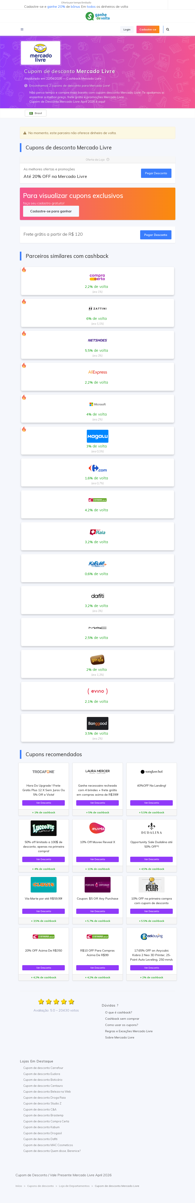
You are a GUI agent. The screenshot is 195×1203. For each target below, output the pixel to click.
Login (127, 29)
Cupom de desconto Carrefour (43, 1068)
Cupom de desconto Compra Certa (46, 1121)
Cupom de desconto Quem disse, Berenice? (52, 1151)
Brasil (35, 113)
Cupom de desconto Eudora (41, 1074)
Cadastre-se (148, 29)
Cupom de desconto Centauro (43, 1085)
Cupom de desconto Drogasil (42, 1133)
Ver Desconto (43, 802)
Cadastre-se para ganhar (51, 211)
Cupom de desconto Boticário (42, 1079)
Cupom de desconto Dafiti (40, 1139)
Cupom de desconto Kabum (41, 1127)
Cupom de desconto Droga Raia (44, 1097)
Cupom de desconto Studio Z (42, 1103)
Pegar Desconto (156, 173)
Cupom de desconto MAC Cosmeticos (48, 1145)
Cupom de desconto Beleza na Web (47, 1091)
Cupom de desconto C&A (39, 1109)
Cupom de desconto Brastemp (43, 1115)
